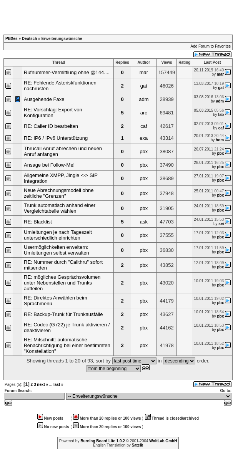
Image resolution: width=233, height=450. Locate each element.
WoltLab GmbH (163, 441)
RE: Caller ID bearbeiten (51, 126)
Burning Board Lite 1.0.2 (102, 441)
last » (58, 384)
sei (221, 224)
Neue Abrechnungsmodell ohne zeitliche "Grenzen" (58, 193)
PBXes (11, 38)
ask (144, 222)
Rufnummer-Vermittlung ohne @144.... (67, 72)
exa (144, 138)
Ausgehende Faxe (44, 99)
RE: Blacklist (38, 222)
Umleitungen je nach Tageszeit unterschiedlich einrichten (58, 235)
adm (143, 99)
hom (220, 140)
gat (143, 86)
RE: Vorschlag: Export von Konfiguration (53, 112)
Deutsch (29, 38)
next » (42, 384)
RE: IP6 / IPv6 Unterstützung (56, 138)
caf (143, 126)
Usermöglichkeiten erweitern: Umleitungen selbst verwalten (56, 250)
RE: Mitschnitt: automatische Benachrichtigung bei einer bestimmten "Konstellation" (67, 345)
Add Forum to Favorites (211, 46)
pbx (144, 151)
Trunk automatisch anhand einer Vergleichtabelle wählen (59, 208)
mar (144, 72)
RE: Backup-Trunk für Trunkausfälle (63, 314)
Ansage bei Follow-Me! (49, 165)
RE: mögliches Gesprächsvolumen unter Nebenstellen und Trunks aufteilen (62, 282)
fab (221, 114)
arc (143, 113)
